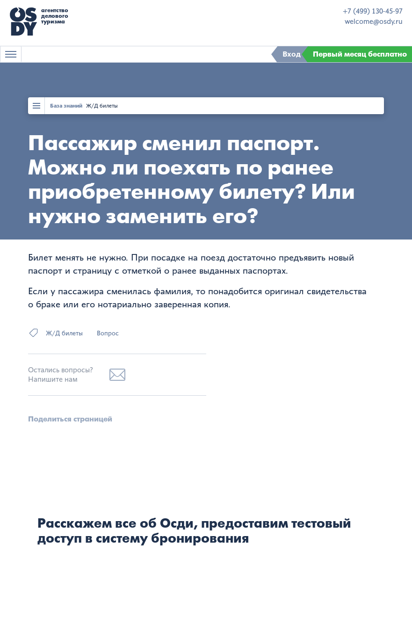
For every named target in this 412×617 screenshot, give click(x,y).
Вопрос (108, 333)
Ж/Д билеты (102, 105)
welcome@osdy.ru (374, 21)
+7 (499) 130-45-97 (373, 11)
